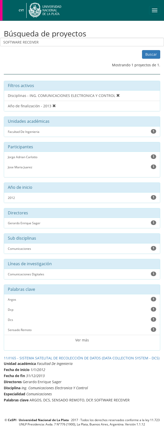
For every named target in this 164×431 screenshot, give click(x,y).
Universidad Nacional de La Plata (44, 10)
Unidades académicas (29, 121)
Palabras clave (21, 289)
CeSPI (12, 420)
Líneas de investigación (30, 264)
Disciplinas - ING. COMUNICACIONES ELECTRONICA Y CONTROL (64, 95)
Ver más (82, 340)
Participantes (20, 147)
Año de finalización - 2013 (32, 106)
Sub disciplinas (22, 238)
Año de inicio (20, 187)
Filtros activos (21, 85)
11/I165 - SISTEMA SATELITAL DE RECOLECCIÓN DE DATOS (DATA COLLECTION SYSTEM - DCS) (81, 358)
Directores (18, 213)
